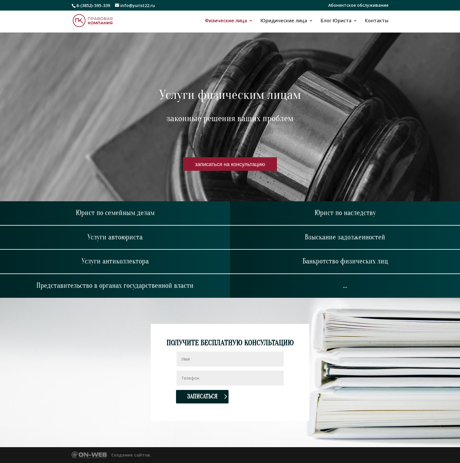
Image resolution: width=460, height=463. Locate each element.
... (345, 286)
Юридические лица (284, 21)
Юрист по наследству (345, 213)
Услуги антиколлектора (115, 261)
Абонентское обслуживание (358, 5)
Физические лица (226, 21)
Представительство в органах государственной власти (115, 286)
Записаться (202, 396)
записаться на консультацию (230, 164)
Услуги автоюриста (115, 237)
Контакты (376, 21)
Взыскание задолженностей (345, 237)
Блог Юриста (336, 21)
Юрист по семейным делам (115, 213)
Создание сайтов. (131, 455)
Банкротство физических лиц (345, 261)
